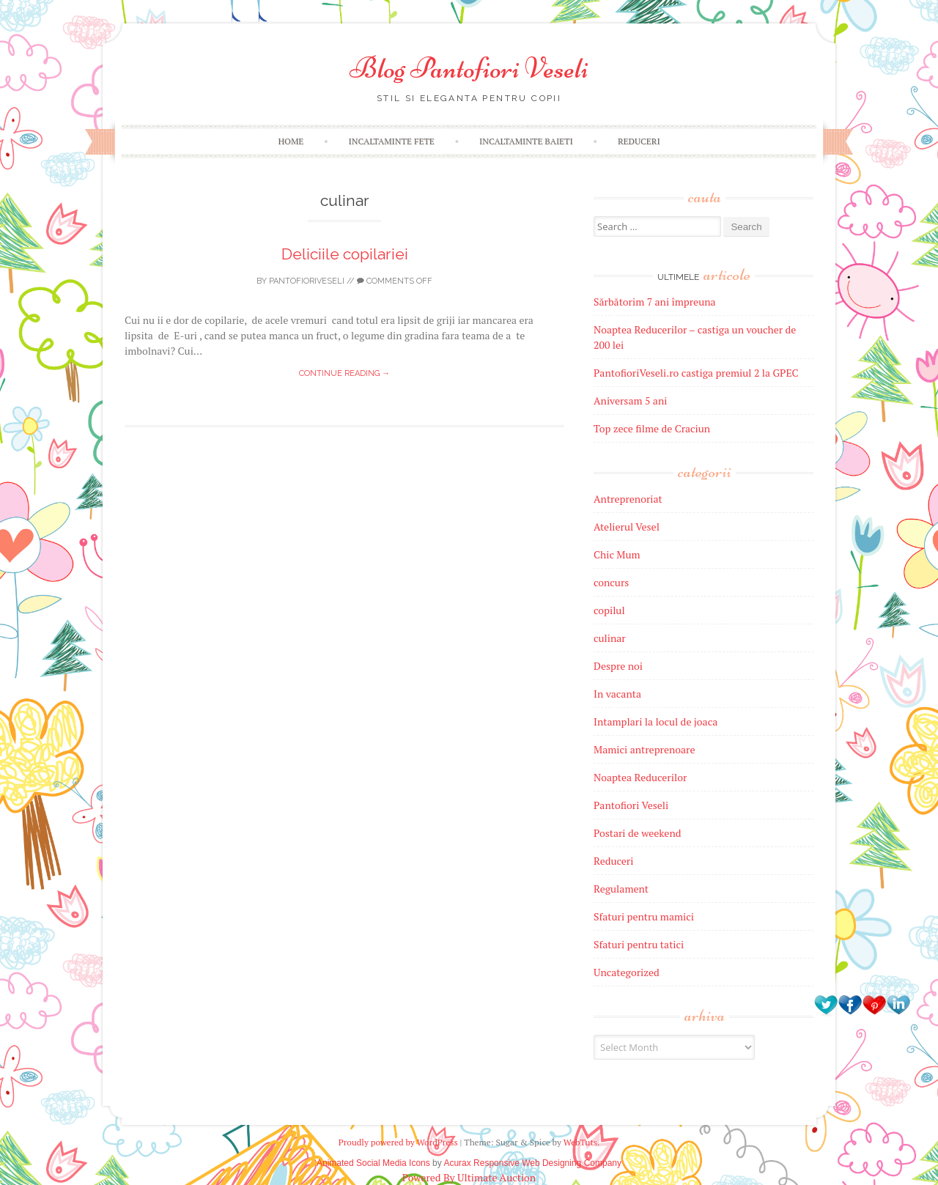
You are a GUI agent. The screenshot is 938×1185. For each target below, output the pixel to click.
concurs (611, 582)
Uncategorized (627, 972)
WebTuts (580, 1142)
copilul (609, 610)
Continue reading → (344, 373)
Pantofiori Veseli (631, 805)
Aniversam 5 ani (630, 400)
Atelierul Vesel (627, 527)
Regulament (621, 889)
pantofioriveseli (306, 281)
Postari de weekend (638, 833)
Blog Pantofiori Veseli (469, 68)
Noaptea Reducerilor (640, 777)
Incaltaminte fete (392, 141)
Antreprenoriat (628, 499)
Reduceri (639, 141)
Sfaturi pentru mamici (644, 916)
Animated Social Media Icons (373, 1163)
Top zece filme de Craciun (652, 428)
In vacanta (617, 694)
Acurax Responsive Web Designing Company (532, 1163)
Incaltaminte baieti (526, 141)
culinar (610, 638)
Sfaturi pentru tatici (639, 944)
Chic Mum (617, 554)
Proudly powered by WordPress (398, 1142)
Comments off (394, 281)
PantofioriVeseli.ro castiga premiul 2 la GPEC (696, 373)
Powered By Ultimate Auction (469, 1177)
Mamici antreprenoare (644, 749)
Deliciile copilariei (344, 254)
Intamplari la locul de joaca (655, 721)
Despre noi (618, 666)
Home (290, 141)
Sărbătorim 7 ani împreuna (655, 302)
